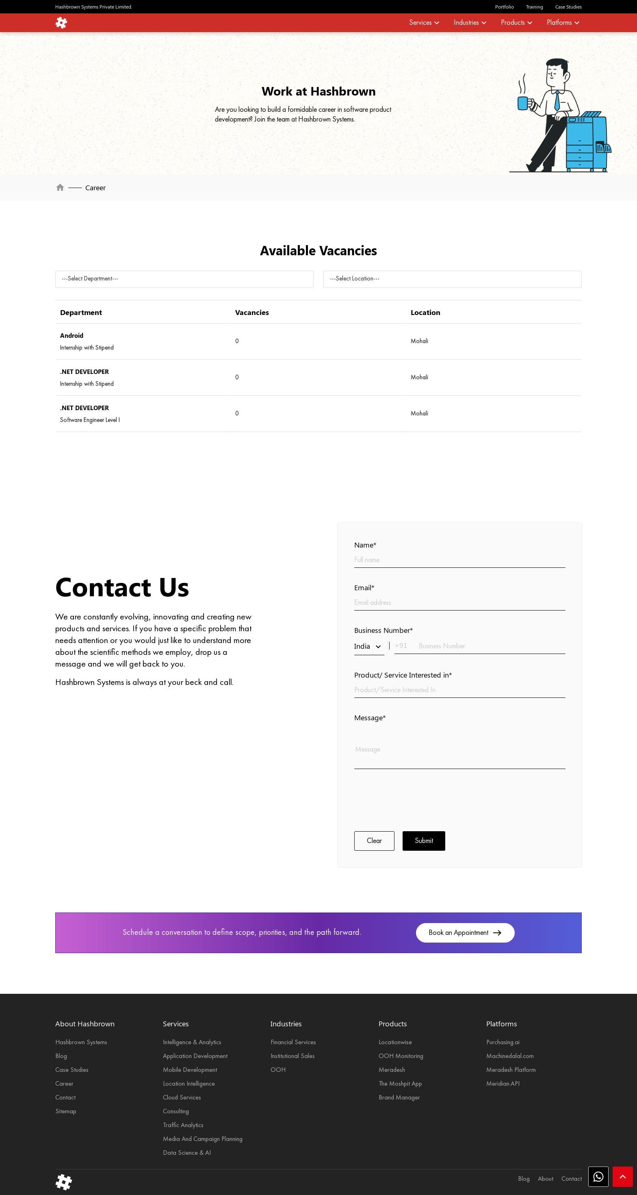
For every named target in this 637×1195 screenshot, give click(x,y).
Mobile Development (190, 1070)
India (369, 646)
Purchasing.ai (503, 1042)
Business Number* (383, 630)
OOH (278, 1070)
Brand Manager (399, 1098)
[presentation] (416, 799)
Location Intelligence (189, 1084)
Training (534, 6)
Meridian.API (503, 1084)
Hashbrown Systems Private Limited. (93, 6)
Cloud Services (182, 1098)
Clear (374, 841)
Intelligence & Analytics (192, 1042)
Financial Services (293, 1042)
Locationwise (395, 1042)
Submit (424, 841)
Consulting (176, 1111)
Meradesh (392, 1070)
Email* (364, 587)
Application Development (195, 1056)
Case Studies (568, 6)
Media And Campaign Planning (203, 1139)
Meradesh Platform (511, 1070)
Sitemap (65, 1111)
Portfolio (504, 6)
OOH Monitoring (401, 1056)
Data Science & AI (187, 1153)
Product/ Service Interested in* (403, 675)
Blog (61, 1056)
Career (64, 1084)
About (545, 1179)
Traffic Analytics (183, 1125)
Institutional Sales (293, 1056)
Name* (365, 545)
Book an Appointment (465, 933)
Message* (370, 717)
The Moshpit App (400, 1084)
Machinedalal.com (510, 1056)
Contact (65, 1098)
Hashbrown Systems (81, 1042)
